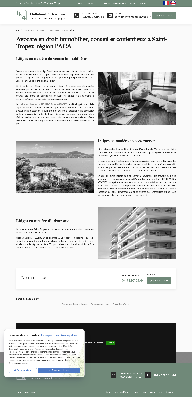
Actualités (133, 3)
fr (166, 3)
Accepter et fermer (59, 370)
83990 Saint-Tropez (39, 3)
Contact (143, 3)
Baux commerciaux (100, 304)
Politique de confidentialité (144, 392)
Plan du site (106, 392)
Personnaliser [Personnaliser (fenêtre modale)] (24, 370)
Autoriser (110, 343)
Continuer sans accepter (19, 363)
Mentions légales (122, 392)
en (173, 3)
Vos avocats (91, 3)
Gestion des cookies (167, 392)
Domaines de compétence (112, 3)
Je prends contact (164, 15)
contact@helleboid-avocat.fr (133, 16)
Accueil (81, 3)
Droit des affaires (121, 304)
